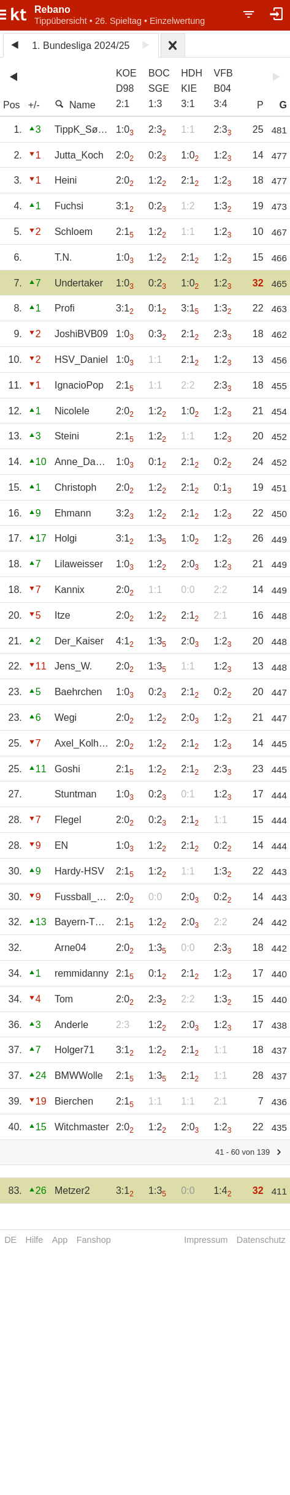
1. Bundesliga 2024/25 (80, 45)
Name (75, 104)
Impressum (205, 1240)
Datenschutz (261, 1240)
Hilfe (35, 1240)
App (60, 1240)
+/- (34, 105)
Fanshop (94, 1240)
